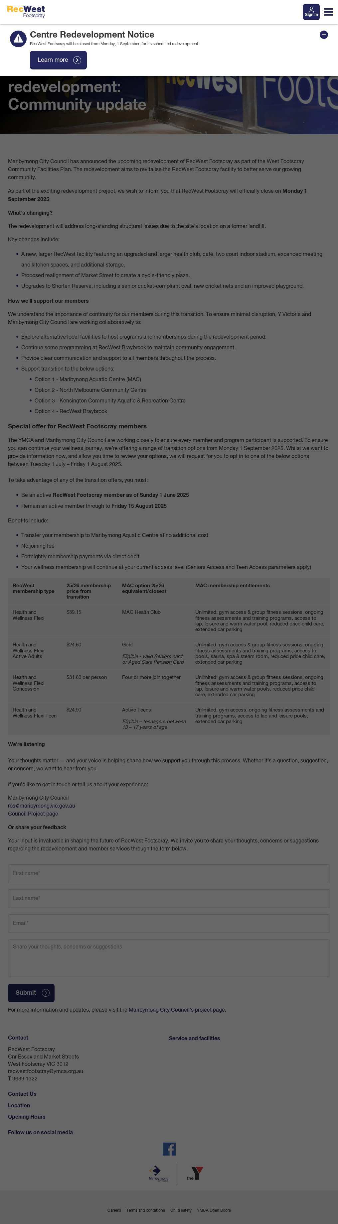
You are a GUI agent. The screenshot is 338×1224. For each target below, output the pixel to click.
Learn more (53, 60)
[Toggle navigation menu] (328, 12)
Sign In (311, 15)
